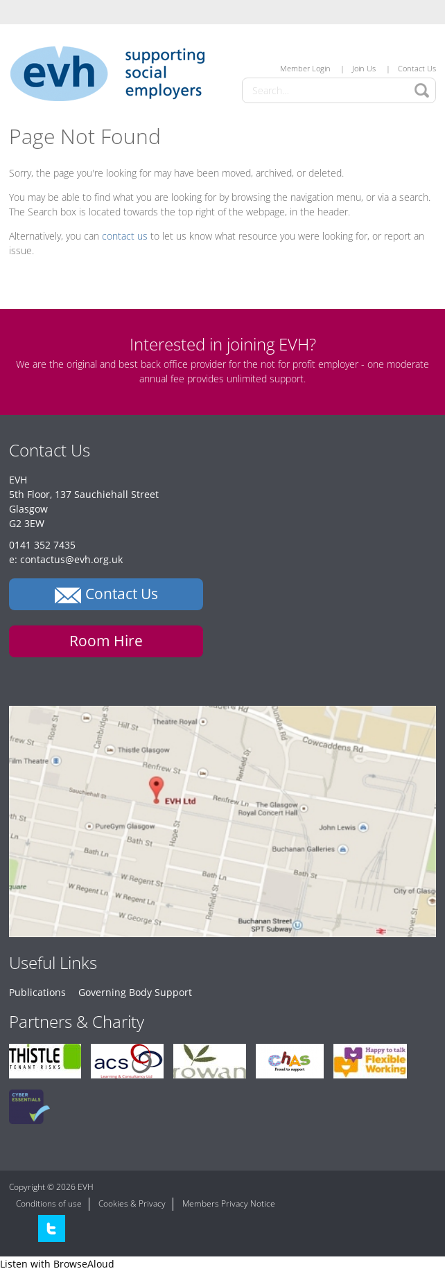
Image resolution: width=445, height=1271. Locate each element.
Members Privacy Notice (228, 1203)
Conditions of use (49, 1203)
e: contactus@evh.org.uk (66, 559)
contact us (125, 235)
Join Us (364, 68)
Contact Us (417, 68)
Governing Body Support (135, 992)
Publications (37, 992)
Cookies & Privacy (132, 1203)
